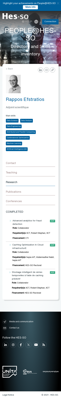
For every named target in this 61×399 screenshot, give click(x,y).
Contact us (10, 328)
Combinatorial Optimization (18, 138)
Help (27, 22)
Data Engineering (14, 126)
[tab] (30, 163)
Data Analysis (26, 120)
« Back (9, 69)
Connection (50, 22)
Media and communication (17, 322)
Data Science (12, 120)
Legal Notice (8, 395)
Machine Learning (14, 143)
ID (46, 70)
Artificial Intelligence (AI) (17, 149)
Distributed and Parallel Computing (21, 132)
